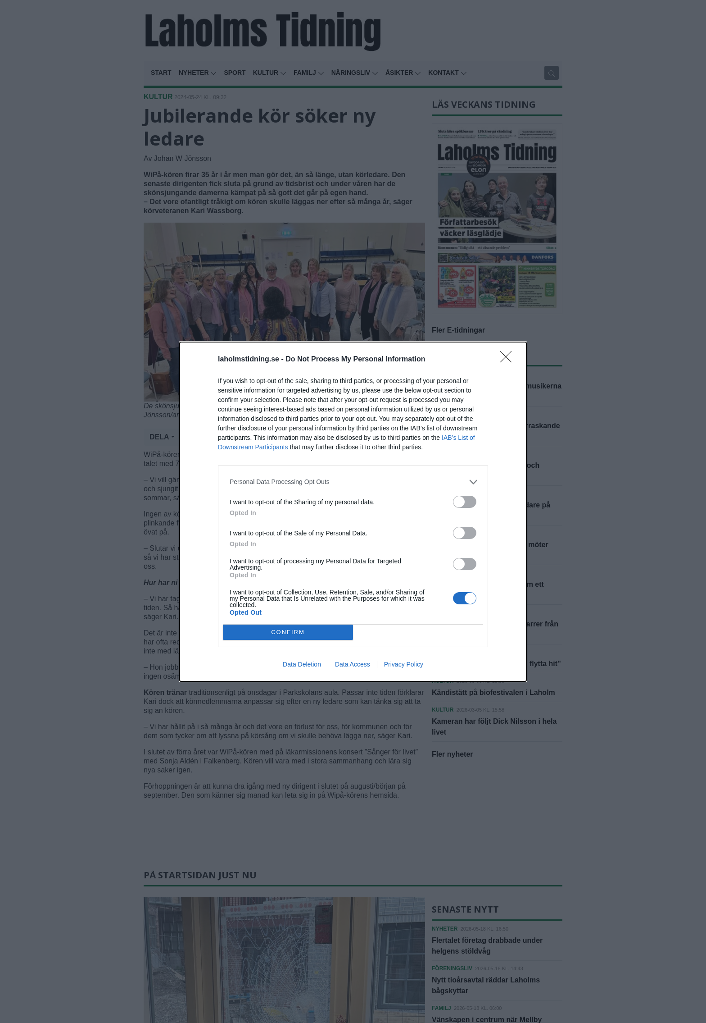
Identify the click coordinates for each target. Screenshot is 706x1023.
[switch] (464, 502)
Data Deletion (302, 664)
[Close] (508, 359)
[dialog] (353, 511)
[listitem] (353, 482)
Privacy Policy (403, 664)
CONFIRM (288, 632)
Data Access (352, 664)
